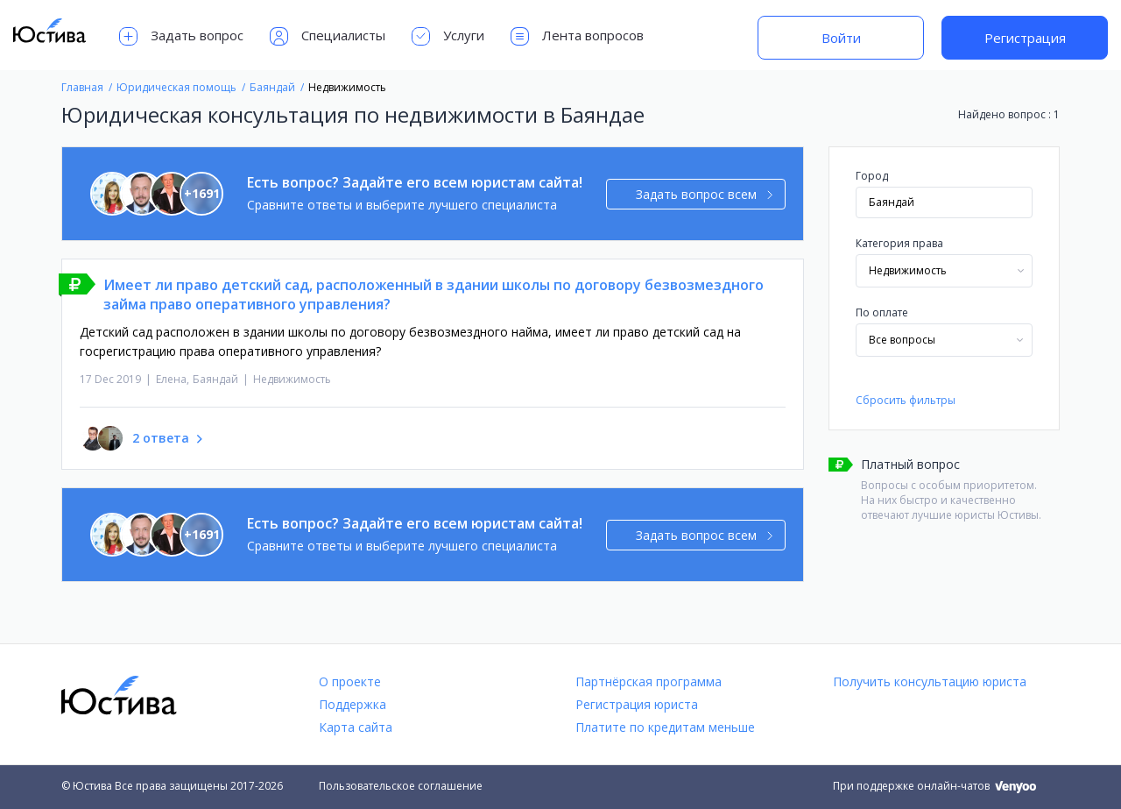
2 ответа (160, 437)
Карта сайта (355, 727)
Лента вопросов (577, 36)
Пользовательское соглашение (401, 785)
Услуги (448, 36)
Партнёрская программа (648, 681)
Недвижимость (292, 379)
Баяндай (215, 379)
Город (872, 175)
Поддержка (352, 704)
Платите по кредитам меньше (665, 727)
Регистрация (1025, 37)
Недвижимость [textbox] (908, 270)
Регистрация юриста (636, 704)
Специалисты (327, 36)
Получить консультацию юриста (929, 681)
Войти (841, 37)
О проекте (350, 681)
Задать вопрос (181, 36)
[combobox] (944, 270)
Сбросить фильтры (905, 400)
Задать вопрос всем (704, 194)
